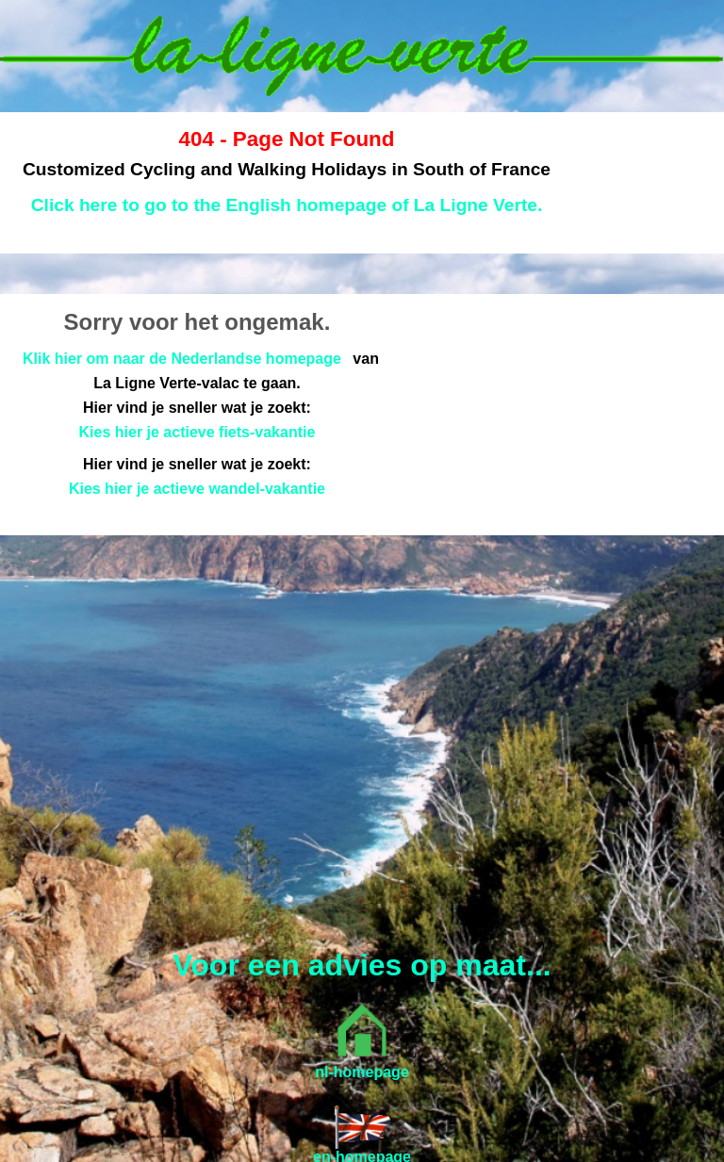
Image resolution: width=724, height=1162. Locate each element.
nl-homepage (362, 1072)
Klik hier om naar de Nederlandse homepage (182, 359)
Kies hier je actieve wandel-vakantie (197, 489)
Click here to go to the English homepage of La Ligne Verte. (287, 205)
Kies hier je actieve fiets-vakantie (197, 432)
